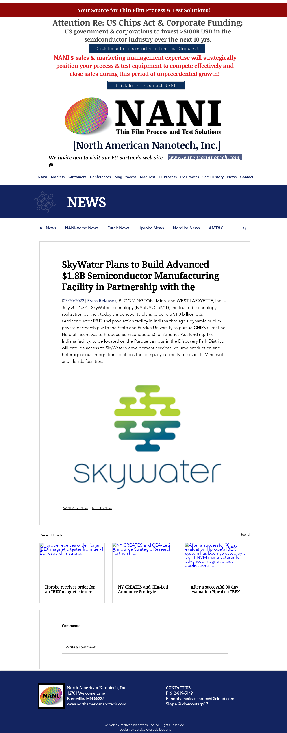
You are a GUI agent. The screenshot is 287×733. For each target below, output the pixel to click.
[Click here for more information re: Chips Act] (147, 48)
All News (47, 227)
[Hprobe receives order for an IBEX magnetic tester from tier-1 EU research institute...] (72, 561)
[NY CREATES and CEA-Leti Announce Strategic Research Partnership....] (145, 561)
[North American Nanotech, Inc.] (147, 144)
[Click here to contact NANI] (146, 85)
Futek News (118, 227)
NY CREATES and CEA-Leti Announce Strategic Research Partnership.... (143, 589)
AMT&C (216, 227)
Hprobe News (151, 227)
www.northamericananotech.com (96, 704)
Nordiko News (186, 227)
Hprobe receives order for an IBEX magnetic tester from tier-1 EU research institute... (70, 589)
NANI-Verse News (81, 227)
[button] (244, 228)
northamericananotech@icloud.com (202, 698)
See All (245, 534)
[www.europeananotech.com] (205, 157)
